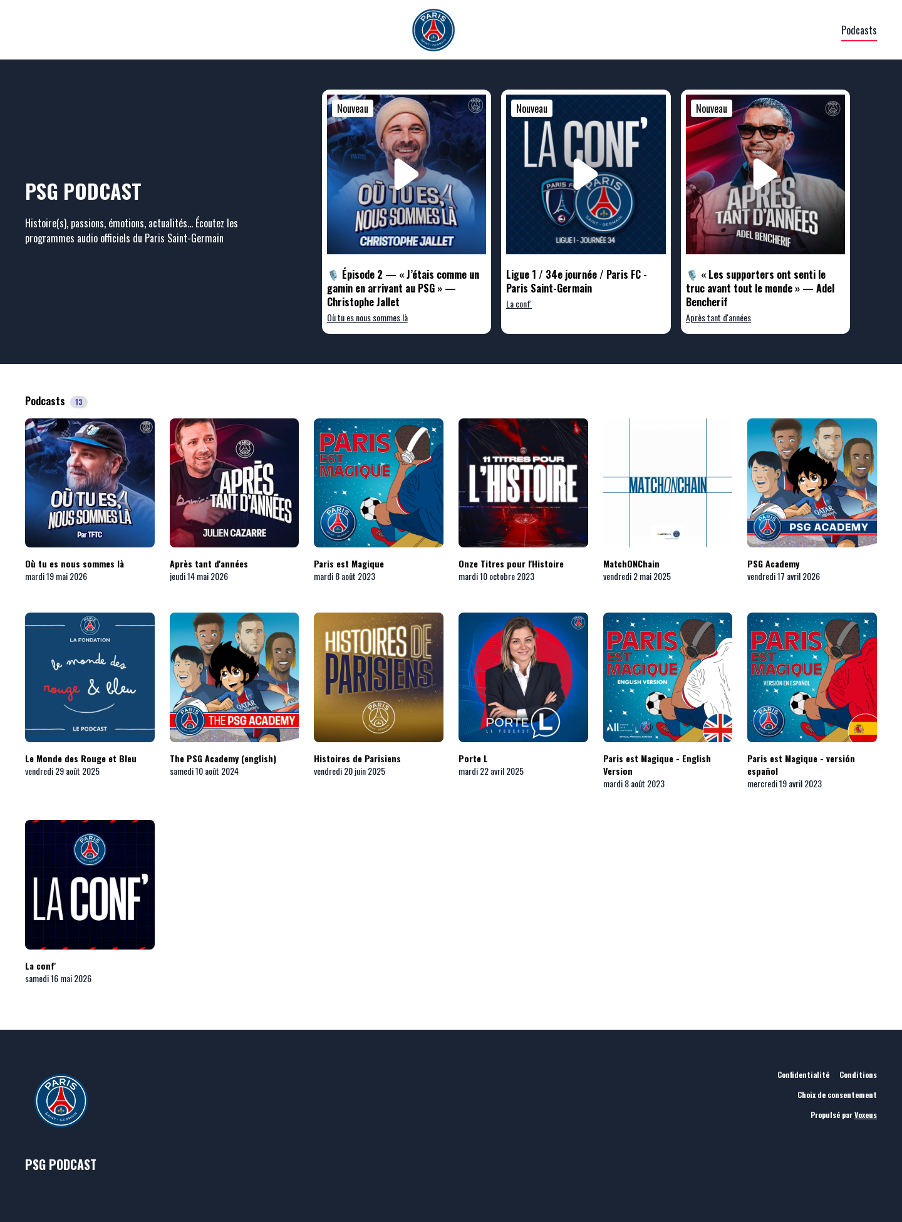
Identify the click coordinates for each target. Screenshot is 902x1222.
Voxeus (865, 1114)
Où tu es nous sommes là (367, 317)
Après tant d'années (718, 317)
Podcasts (859, 30)
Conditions (858, 1074)
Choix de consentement (837, 1094)
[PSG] (433, 30)
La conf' (519, 303)
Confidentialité (803, 1074)
